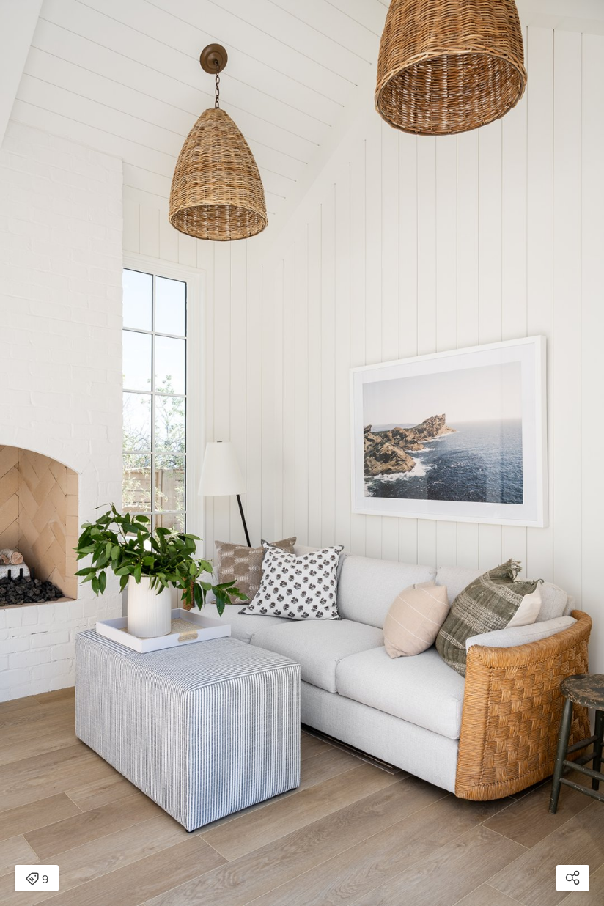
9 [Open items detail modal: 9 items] (37, 879)
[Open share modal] (572, 878)
